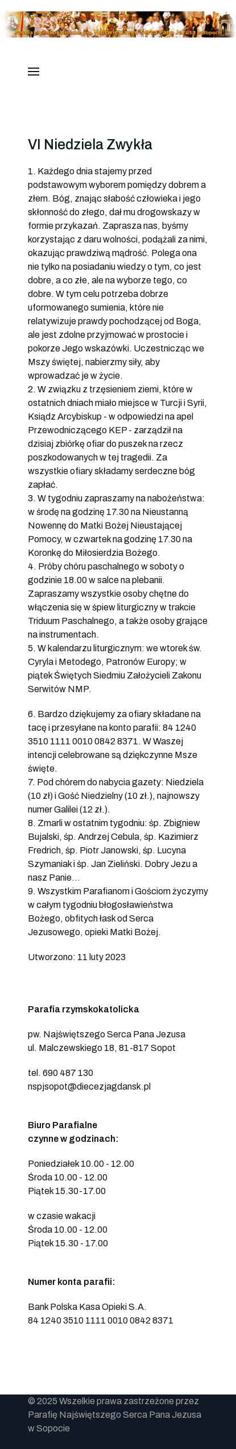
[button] (33, 71)
